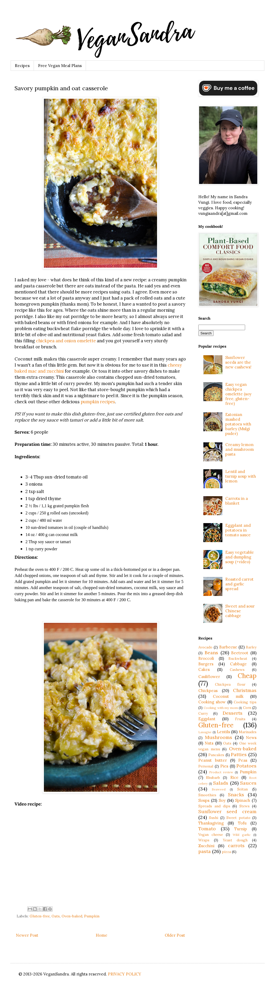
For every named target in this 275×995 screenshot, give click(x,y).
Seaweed (219, 789)
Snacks (236, 795)
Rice (234, 777)
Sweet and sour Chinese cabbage (240, 611)
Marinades (247, 731)
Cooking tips (245, 702)
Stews (244, 806)
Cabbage (238, 663)
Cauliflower (209, 676)
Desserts (232, 713)
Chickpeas (208, 690)
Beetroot (239, 652)
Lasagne (205, 732)
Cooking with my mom (221, 708)
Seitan (242, 789)
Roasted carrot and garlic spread (239, 584)
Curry (203, 713)
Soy (222, 800)
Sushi (213, 817)
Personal (205, 766)
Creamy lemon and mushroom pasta (239, 449)
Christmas (244, 690)
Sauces (248, 783)
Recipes (22, 65)
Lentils (223, 731)
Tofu (242, 823)
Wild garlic (242, 835)
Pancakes (216, 754)
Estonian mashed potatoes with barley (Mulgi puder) (238, 424)
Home (101, 935)
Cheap (247, 676)
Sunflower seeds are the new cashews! (238, 362)
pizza (226, 851)
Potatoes (246, 766)
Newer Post (27, 935)
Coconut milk (228, 696)
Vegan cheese (210, 834)
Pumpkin (91, 916)
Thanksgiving (211, 823)
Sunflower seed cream (227, 811)
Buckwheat (237, 658)
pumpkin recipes (98, 402)
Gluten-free (40, 916)
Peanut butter (212, 760)
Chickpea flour (230, 684)
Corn (247, 707)
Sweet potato (238, 817)
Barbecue (228, 647)
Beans (211, 653)
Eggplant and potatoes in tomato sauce (238, 530)
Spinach (242, 800)
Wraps (203, 840)
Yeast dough (235, 840)
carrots (236, 845)
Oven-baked (72, 916)
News (251, 737)
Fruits (240, 719)
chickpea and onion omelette (66, 341)
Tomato (207, 829)
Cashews (237, 669)
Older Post (175, 935)
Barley (251, 647)
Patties (239, 754)
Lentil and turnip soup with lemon (240, 476)
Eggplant (207, 718)
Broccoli (206, 658)
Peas (242, 760)
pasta (204, 851)
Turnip (240, 828)
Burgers (205, 663)
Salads (220, 783)
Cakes (204, 669)
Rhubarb (213, 777)
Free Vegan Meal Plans (60, 65)
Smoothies (207, 795)
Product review (221, 772)
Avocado (205, 647)
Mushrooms (218, 737)
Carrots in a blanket (236, 501)
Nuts (209, 743)
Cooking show (212, 701)
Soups (203, 800)
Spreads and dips (214, 806)
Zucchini (206, 845)
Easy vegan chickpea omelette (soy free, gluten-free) (238, 394)
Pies (224, 766)
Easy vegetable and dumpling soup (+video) (239, 557)
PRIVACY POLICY (124, 974)
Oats (56, 916)
